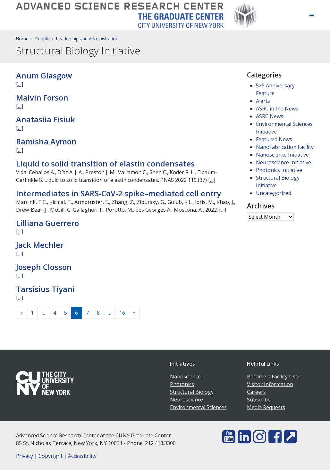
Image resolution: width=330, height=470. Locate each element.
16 (122, 312)
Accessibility (82, 455)
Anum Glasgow (44, 75)
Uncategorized (273, 193)
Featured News (274, 139)
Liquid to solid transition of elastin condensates (105, 163)
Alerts (263, 100)
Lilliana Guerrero (47, 223)
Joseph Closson (44, 267)
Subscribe (259, 399)
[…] (19, 84)
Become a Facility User (273, 376)
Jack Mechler (39, 244)
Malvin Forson (42, 97)
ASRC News (269, 116)
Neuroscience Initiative (283, 162)
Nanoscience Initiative (282, 154)
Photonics (182, 384)
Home (22, 39)
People (42, 39)
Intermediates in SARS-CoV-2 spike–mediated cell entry (118, 193)
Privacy (24, 455)
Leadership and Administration (87, 39)
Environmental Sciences (198, 407)
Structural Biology (192, 391)
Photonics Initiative (279, 170)
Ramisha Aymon (46, 141)
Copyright (50, 455)
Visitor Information (270, 384)
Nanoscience (185, 376)
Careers (256, 391)
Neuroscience (186, 399)
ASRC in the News (277, 108)
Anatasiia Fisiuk (45, 119)
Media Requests (266, 407)
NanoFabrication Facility (285, 146)
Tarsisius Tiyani (45, 289)
